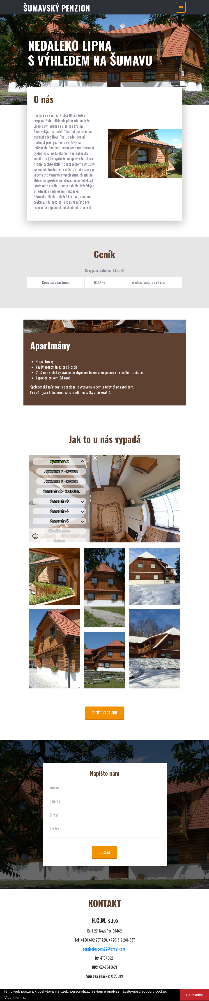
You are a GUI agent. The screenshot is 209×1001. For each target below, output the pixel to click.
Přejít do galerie (104, 713)
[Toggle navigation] (181, 7)
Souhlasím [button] (194, 995)
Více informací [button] (15, 997)
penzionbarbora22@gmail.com (104, 949)
